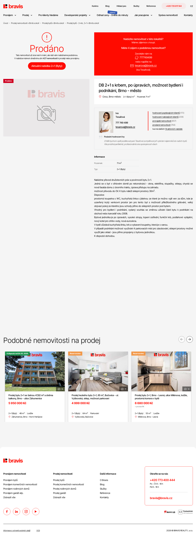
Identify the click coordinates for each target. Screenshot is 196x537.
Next (189, 340)
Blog (102, 484)
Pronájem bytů (10, 480)
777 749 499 (122, 122)
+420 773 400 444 (162, 480)
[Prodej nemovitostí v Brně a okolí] (25, 23)
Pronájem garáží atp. (13, 493)
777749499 (146, 57)
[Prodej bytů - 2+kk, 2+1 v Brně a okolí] (83, 23)
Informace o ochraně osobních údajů (16, 530)
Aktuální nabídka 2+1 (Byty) (46, 65)
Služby (103, 488)
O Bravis (104, 480)
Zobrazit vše (9, 497)
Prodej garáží (59, 493)
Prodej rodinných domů (64, 488)
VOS (38, 530)
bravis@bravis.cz (161, 498)
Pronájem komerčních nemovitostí (20, 484)
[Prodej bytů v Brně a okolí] (53, 23)
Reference (105, 493)
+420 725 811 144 (174, 6)
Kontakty (104, 497)
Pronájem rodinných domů (16, 488)
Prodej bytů (58, 480)
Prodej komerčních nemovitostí (68, 484)
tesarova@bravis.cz (146, 65)
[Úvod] (5, 23)
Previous (181, 340)
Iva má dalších (167, 129)
